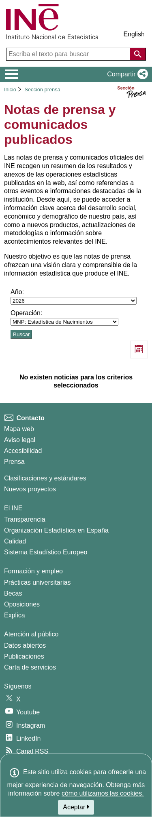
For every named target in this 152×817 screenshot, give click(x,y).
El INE (13, 508)
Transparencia (24, 519)
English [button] (134, 34)
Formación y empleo (33, 571)
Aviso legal (19, 439)
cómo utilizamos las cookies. (103, 793)
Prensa (14, 461)
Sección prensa (42, 89)
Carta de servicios (30, 667)
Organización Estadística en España (56, 530)
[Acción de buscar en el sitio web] (138, 54)
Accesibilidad (23, 450)
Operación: (64, 318)
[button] (126, 74)
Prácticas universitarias (37, 582)
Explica (14, 615)
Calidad (15, 541)
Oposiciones (22, 604)
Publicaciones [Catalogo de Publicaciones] (24, 656)
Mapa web (19, 428)
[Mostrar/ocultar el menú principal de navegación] (11, 74)
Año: (74, 296)
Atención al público (31, 634)
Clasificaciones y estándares (45, 478)
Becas (13, 593)
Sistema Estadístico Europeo (45, 552)
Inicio (10, 89)
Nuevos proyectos (30, 489)
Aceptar (76, 807)
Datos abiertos (25, 645)
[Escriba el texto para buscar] (69, 54)
